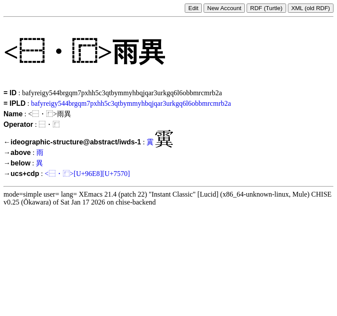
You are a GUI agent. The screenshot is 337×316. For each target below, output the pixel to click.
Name (13, 114)
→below (17, 163)
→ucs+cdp (21, 173)
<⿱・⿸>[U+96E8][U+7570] (87, 173)
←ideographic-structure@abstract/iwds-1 (72, 142)
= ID (10, 93)
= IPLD (14, 103)
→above (17, 152)
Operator (18, 124)
